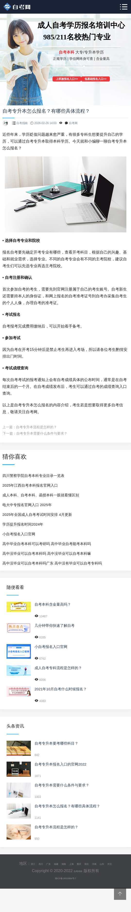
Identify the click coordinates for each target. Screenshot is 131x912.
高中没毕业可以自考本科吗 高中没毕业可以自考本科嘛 (46, 553)
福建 (54, 863)
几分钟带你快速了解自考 (55, 625)
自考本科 (78, 876)
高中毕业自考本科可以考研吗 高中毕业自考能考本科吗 (46, 544)
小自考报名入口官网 (18, 534)
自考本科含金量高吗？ (53, 604)
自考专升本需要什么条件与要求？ (41, 433)
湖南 (65, 863)
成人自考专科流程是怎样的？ (58, 668)
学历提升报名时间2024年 (22, 524)
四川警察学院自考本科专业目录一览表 (33, 476)
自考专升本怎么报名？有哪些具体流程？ (67, 806)
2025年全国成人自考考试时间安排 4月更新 (37, 514)
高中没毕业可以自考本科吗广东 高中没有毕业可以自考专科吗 (52, 563)
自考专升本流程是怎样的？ (36, 427)
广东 (42, 863)
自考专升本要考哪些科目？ (56, 743)
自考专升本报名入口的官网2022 (60, 764)
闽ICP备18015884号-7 (65, 883)
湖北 (98, 863)
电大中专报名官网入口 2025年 (27, 505)
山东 (120, 863)
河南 (109, 863)
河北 (66, 868)
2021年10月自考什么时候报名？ (61, 689)
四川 (31, 863)
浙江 (20, 863)
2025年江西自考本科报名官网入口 (30, 485)
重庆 (87, 863)
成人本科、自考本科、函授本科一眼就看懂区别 (40, 495)
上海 (76, 863)
